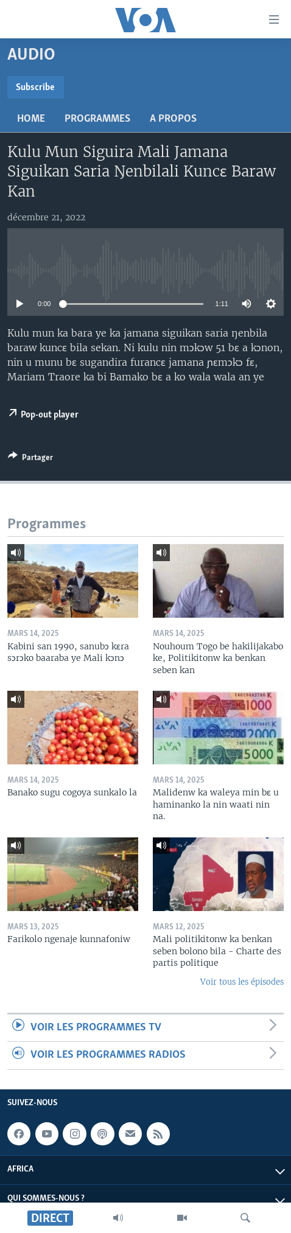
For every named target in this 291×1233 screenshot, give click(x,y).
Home (31, 119)
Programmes (97, 119)
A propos (173, 119)
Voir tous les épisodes (242, 982)
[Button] (30, 459)
